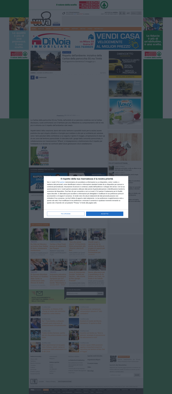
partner (62, 182)
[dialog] (86, 197)
